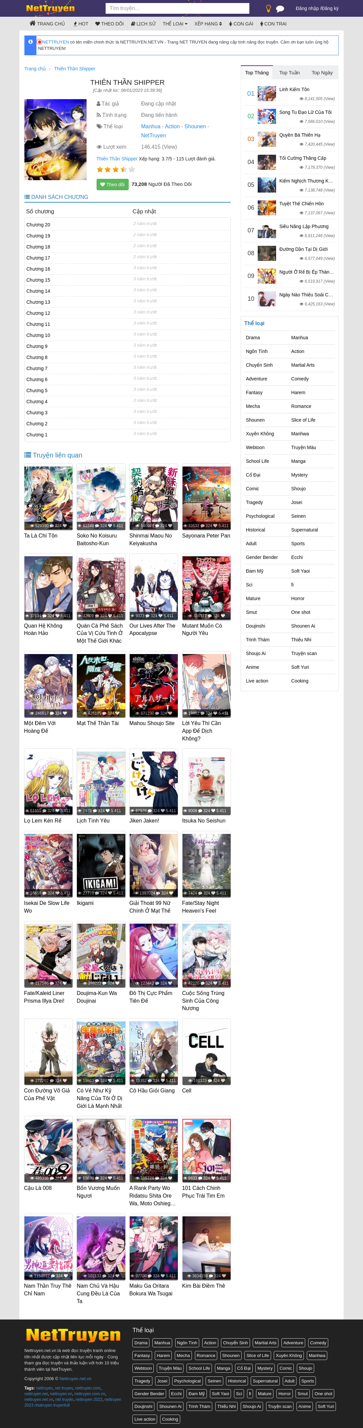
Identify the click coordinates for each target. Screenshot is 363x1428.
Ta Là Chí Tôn (41, 536)
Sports (298, 543)
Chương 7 (36, 368)
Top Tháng (257, 72)
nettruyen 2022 (89, 1397)
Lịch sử (143, 23)
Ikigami (85, 902)
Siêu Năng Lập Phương (304, 226)
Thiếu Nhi (301, 639)
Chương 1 (36, 434)
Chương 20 (38, 224)
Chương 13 (38, 302)
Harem (298, 392)
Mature (253, 598)
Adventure (256, 378)
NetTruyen (153, 135)
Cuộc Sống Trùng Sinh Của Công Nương (204, 999)
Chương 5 (36, 390)
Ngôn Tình (257, 351)
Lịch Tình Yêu (93, 820)
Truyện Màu (303, 447)
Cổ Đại (253, 475)
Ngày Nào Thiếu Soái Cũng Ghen (314, 294)
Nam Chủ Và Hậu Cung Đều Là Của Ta (98, 1291)
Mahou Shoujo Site (152, 722)
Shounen (195, 126)
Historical (255, 529)
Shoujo (298, 488)
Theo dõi (109, 23)
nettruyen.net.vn (38, 1397)
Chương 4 (36, 401)
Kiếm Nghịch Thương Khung (309, 181)
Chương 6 (36, 379)
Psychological (260, 516)
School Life (257, 461)
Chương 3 (36, 412)
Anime (252, 667)
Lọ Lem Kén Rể (43, 820)
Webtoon (255, 447)
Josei (296, 502)
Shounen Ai (303, 626)
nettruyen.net (36, 1391)
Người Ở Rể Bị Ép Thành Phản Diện (317, 272)
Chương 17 (38, 258)
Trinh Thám (258, 639)
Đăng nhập (307, 8)
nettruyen (44, 1385)
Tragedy (254, 502)
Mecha (253, 406)
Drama (253, 337)
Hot (81, 23)
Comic (252, 488)
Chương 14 (38, 291)
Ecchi (296, 557)
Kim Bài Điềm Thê (204, 1283)
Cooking (299, 681)
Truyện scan (304, 653)
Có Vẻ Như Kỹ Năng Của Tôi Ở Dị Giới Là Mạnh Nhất (100, 1096)
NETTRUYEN (53, 42)
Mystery (299, 475)
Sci (249, 584)
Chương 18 (38, 246)
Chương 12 (38, 313)
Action (172, 126)
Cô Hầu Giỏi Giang (152, 1089)
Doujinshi (255, 626)
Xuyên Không (260, 433)
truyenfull (61, 1402)
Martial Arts (303, 365)
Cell (187, 1089)
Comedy (300, 378)
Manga (298, 461)
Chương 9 (36, 346)
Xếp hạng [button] (208, 23)
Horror (298, 598)
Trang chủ (47, 23)
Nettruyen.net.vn (75, 1375)
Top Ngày (322, 72)
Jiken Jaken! (144, 820)
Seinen (298, 516)
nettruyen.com (87, 1385)
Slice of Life (303, 420)
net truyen (64, 1385)
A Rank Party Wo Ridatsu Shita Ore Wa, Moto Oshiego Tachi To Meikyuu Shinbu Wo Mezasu (153, 1201)
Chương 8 (36, 357)
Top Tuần (289, 72)
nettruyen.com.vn (89, 1391)
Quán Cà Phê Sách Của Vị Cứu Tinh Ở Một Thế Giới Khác (100, 633)
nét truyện (64, 1397)
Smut (251, 612)
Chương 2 (36, 423)
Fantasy (254, 392)
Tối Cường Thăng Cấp (302, 158)
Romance (301, 406)
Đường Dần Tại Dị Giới (303, 249)
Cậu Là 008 (38, 1186)
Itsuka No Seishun (204, 820)
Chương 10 (38, 335)
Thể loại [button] (175, 23)
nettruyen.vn (61, 1391)
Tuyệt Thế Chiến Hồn (301, 203)
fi (292, 584)
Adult (251, 543)
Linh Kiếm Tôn (294, 89)
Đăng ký (330, 8)
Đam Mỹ (254, 571)
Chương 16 (38, 269)
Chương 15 (38, 280)
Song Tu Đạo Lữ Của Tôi (305, 112)
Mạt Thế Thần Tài (98, 722)
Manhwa (300, 433)
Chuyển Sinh (259, 365)
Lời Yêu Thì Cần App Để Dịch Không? (202, 730)
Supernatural (304, 529)
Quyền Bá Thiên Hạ (300, 135)
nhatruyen (43, 1402)
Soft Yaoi (300, 571)
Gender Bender (262, 557)
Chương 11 (38, 324)
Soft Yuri (300, 667)
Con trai (273, 23)
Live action (257, 681)
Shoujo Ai (256, 653)
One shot (300, 612)
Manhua (150, 126)
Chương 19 (38, 235)
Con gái (241, 23)
